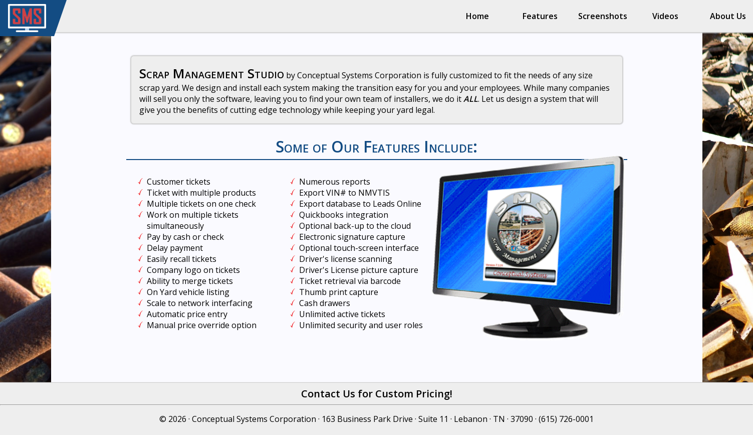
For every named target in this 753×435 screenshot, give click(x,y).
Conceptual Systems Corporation (254, 418)
